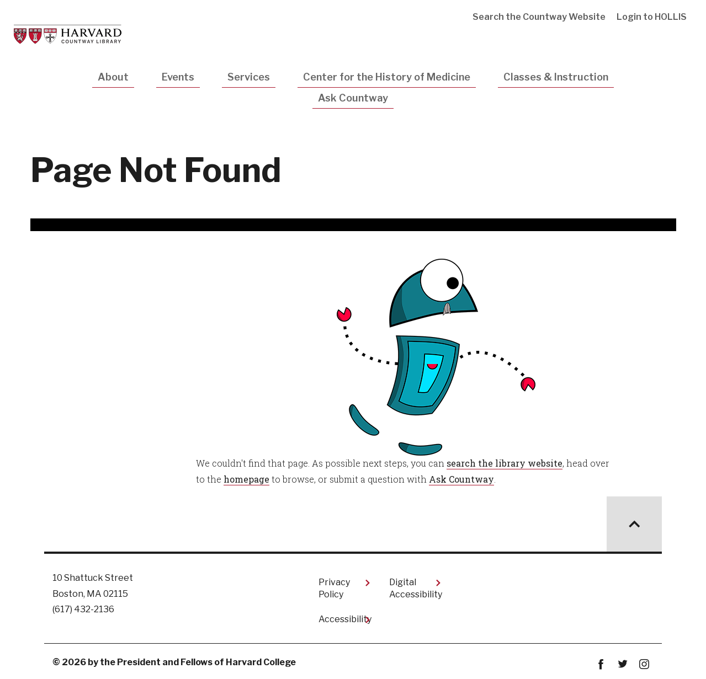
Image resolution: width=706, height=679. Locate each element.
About (113, 77)
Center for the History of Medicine (386, 77)
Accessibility (345, 619)
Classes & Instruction (555, 77)
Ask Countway (353, 98)
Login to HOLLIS (652, 17)
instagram (644, 664)
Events (178, 77)
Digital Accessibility (415, 588)
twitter (622, 664)
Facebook (601, 664)
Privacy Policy (334, 588)
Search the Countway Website (539, 17)
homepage (246, 479)
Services (248, 77)
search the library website (504, 463)
